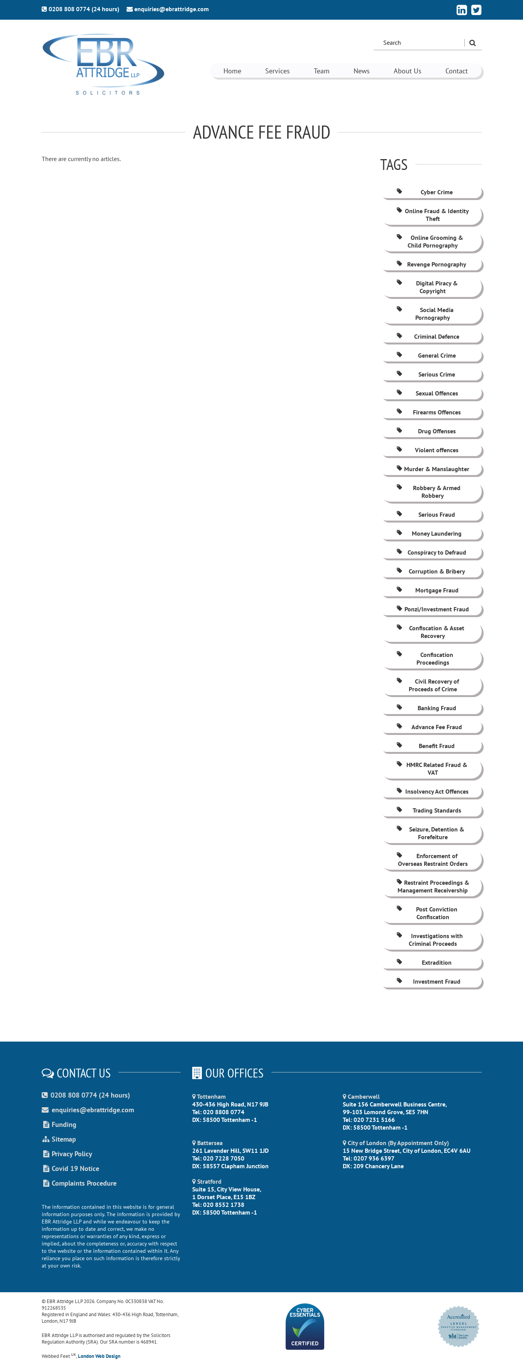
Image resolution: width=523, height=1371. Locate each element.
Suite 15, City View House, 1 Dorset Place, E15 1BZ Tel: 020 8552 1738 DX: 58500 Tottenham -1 (226, 1197)
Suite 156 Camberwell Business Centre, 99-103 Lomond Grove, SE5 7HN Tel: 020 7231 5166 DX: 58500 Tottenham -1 (395, 1112)
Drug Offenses (426, 431)
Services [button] (277, 70)
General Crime (426, 355)
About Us (407, 70)
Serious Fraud (425, 514)
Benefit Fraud (425, 746)
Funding (59, 1124)
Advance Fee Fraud (429, 727)
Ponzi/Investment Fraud (432, 609)
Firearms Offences (428, 412)
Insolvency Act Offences (432, 791)
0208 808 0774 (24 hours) (80, 9)
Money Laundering (429, 533)
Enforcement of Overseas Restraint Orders (432, 859)
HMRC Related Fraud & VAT (431, 768)
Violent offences (427, 450)
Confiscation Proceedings (424, 658)
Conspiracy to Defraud (431, 552)
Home (232, 70)
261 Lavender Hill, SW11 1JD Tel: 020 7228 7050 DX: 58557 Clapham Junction (230, 1154)
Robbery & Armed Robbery (428, 491)
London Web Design (99, 1356)
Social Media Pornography (425, 313)
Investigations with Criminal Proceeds (429, 939)
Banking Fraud (426, 708)
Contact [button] (456, 70)
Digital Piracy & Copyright (427, 287)
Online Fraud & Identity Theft (432, 214)
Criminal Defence (427, 336)
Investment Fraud (428, 981)
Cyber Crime (424, 192)
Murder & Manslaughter (432, 469)
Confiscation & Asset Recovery (430, 632)
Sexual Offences (427, 393)
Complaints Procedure (79, 1183)
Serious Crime (425, 374)
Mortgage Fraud (427, 590)
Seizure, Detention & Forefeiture (430, 833)
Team (322, 70)
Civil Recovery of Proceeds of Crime (427, 685)
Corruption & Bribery (430, 571)
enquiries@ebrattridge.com (168, 9)
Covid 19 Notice (70, 1168)
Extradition (424, 962)
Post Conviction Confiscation (426, 913)
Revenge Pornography (431, 264)
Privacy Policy (67, 1153)
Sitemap (59, 1139)
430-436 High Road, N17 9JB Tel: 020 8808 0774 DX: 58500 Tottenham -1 (230, 1108)
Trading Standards (428, 810)
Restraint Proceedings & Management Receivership (432, 886)
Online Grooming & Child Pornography (429, 241)
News (362, 70)
